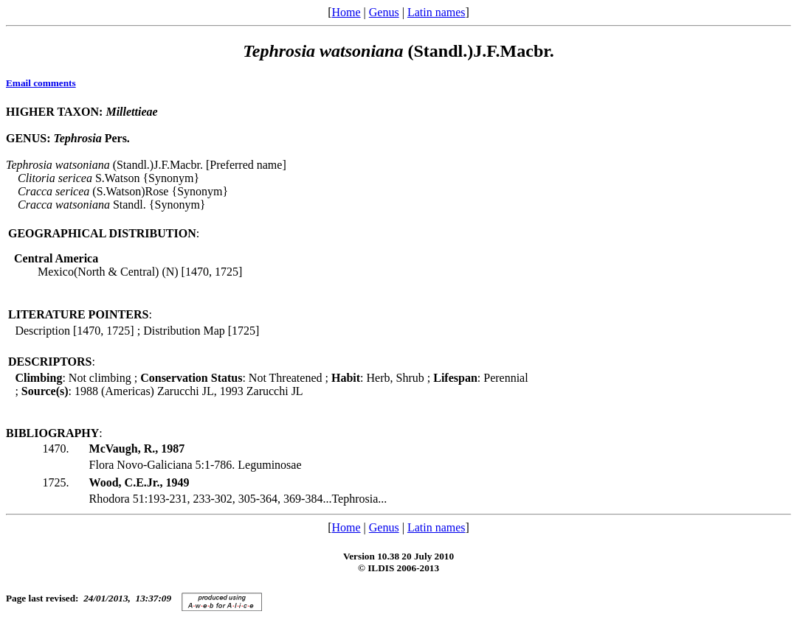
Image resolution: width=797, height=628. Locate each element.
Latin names (436, 12)
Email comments (41, 82)
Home (345, 12)
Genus (384, 12)
